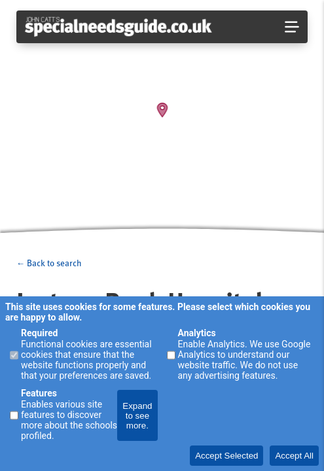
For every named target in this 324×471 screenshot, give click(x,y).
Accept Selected (226, 456)
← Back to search (49, 263)
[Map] (162, 118)
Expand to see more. (137, 415)
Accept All (294, 456)
